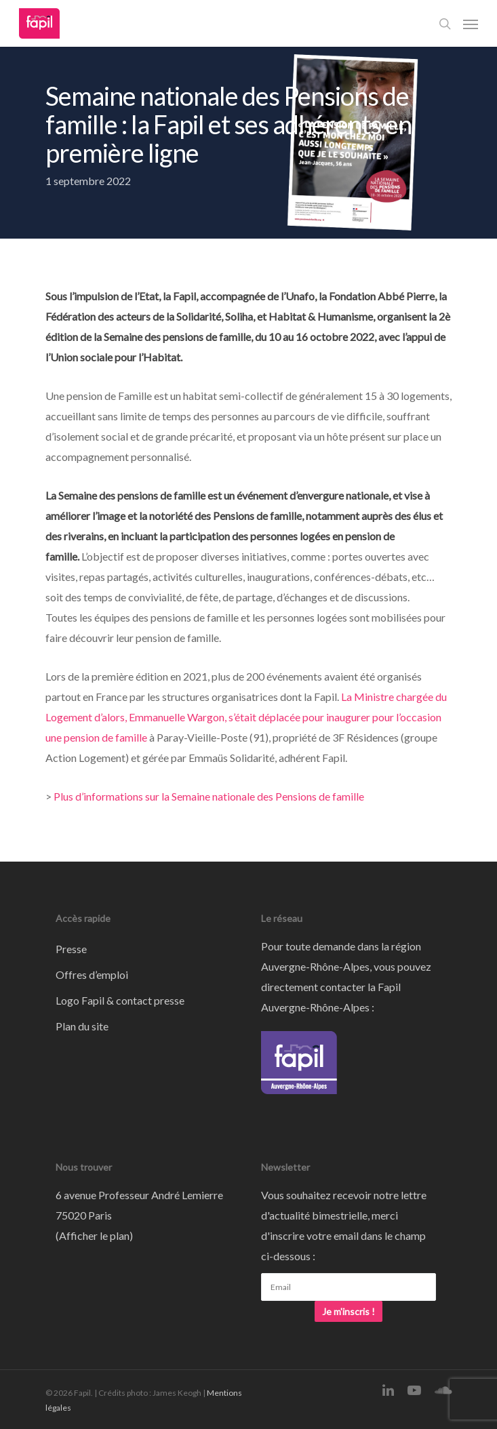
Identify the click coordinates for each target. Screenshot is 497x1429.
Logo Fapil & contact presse (120, 1000)
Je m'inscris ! (348, 1311)
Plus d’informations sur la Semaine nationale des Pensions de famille (209, 796)
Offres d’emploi (92, 974)
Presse (71, 948)
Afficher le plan (94, 1235)
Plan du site (82, 1026)
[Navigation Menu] (470, 24)
